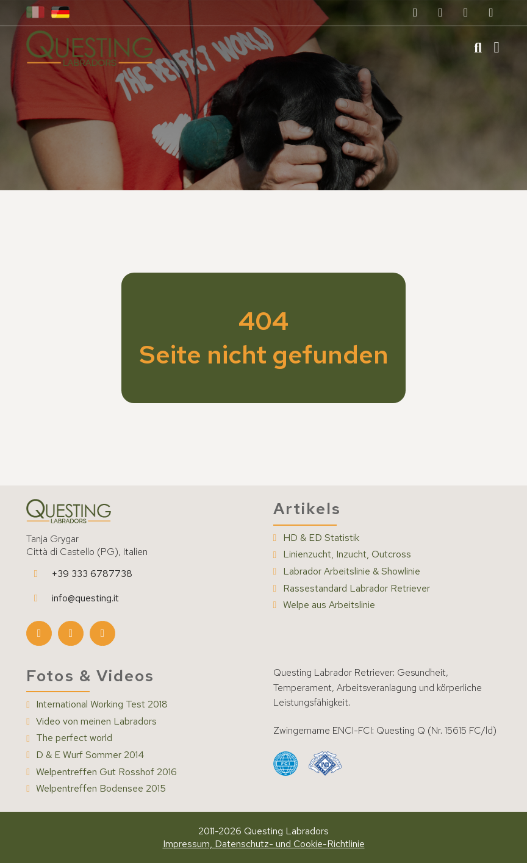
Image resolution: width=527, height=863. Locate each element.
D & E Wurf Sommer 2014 (90, 755)
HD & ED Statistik (321, 538)
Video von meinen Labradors (96, 721)
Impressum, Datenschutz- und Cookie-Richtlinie (264, 843)
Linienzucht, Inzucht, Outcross (347, 554)
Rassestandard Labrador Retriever (356, 588)
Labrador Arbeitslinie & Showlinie (351, 571)
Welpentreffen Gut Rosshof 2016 (106, 772)
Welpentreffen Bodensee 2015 (101, 788)
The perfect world (74, 738)
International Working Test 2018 (102, 704)
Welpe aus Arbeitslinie (329, 605)
